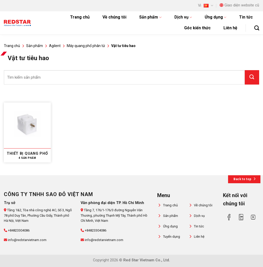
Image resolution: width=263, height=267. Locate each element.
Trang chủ (80, 17)
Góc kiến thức (197, 27)
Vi (205, 5)
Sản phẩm (150, 17)
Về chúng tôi (114, 17)
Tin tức (246, 17)
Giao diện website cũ (239, 5)
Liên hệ (230, 27)
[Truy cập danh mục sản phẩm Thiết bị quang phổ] (27, 133)
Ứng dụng (215, 17)
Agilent (55, 46)
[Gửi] (252, 77)
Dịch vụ (183, 17)
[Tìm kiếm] (256, 27)
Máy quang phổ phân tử (86, 46)
